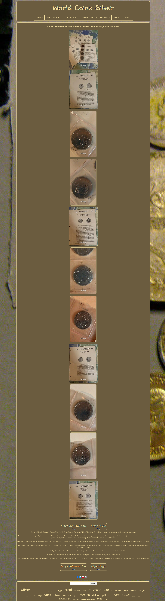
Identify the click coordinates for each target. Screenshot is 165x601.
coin (57, 594)
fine (27, 596)
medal (40, 591)
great (75, 596)
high (40, 596)
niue (99, 598)
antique (133, 590)
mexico (84, 595)
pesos (139, 596)
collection (94, 590)
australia (33, 596)
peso (53, 591)
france (133, 596)
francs (106, 599)
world (108, 590)
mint (126, 590)
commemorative (88, 599)
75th (84, 590)
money (47, 591)
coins (126, 594)
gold (103, 595)
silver (25, 589)
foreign (76, 599)
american (66, 595)
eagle (142, 590)
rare (117, 595)
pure (34, 591)
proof (68, 590)
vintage (118, 590)
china (47, 595)
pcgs (59, 590)
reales (110, 596)
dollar (95, 595)
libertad (77, 591)
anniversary (64, 598)
